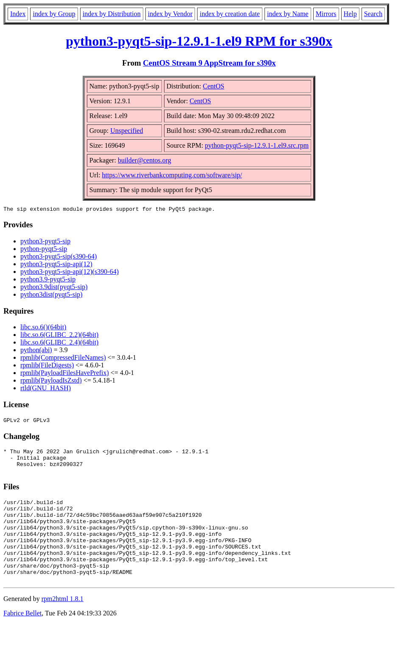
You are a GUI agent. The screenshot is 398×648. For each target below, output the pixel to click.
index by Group (54, 13)
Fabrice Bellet (22, 637)
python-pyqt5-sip (43, 250)
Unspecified (126, 130)
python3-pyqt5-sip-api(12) (56, 265)
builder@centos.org (144, 160)
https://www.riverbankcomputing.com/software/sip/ (172, 175)
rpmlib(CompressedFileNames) (63, 358)
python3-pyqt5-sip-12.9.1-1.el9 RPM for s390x (199, 41)
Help (350, 13)
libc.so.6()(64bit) (43, 328)
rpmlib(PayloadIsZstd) (51, 381)
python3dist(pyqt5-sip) (51, 295)
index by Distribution (112, 13)
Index (17, 13)
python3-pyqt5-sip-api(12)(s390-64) (69, 272)
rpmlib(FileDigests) (47, 366)
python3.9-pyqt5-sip (47, 280)
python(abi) (36, 351)
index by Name (288, 13)
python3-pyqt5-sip (45, 242)
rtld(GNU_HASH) (45, 389)
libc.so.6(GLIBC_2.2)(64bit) (59, 335)
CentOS (213, 86)
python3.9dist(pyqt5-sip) (54, 288)
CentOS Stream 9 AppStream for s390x (209, 62)
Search (373, 13)
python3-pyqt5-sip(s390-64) (58, 257)
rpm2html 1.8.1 (62, 622)
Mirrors (326, 13)
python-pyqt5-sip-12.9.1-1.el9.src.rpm (257, 145)
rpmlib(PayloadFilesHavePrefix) (64, 374)
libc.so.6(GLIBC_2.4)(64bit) (59, 343)
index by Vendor (170, 13)
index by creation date (230, 13)
